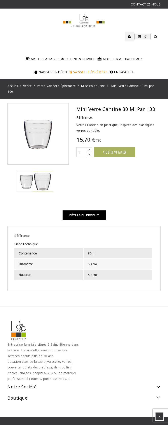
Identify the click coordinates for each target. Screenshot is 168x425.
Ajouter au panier (114, 152)
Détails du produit (84, 215)
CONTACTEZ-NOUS (146, 4)
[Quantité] (81, 152)
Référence (22, 236)
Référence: (84, 117)
